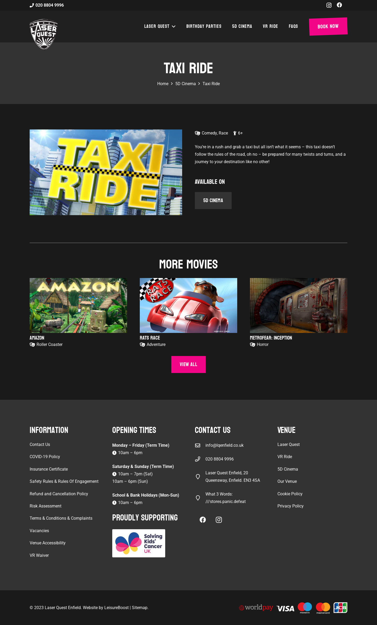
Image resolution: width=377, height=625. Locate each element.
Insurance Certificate (49, 469)
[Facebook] (339, 5)
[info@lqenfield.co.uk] (200, 445)
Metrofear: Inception (271, 338)
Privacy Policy (290, 506)
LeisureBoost (116, 607)
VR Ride (284, 456)
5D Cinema (287, 469)
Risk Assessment (45, 506)
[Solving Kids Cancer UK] (147, 543)
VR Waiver (39, 555)
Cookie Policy (290, 493)
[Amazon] (78, 305)
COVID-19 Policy (45, 456)
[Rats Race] (188, 305)
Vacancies (39, 530)
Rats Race (150, 338)
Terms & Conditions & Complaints (61, 518)
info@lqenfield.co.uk (224, 445)
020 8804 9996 (219, 459)
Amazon (37, 338)
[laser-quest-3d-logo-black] (43, 34)
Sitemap (139, 607)
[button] (172, 26)
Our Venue (287, 481)
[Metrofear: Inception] (298, 305)
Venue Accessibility (48, 542)
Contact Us (40, 444)
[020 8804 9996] (200, 459)
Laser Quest (288, 444)
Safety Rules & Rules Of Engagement (64, 481)
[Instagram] (328, 5)
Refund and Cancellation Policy (59, 493)
